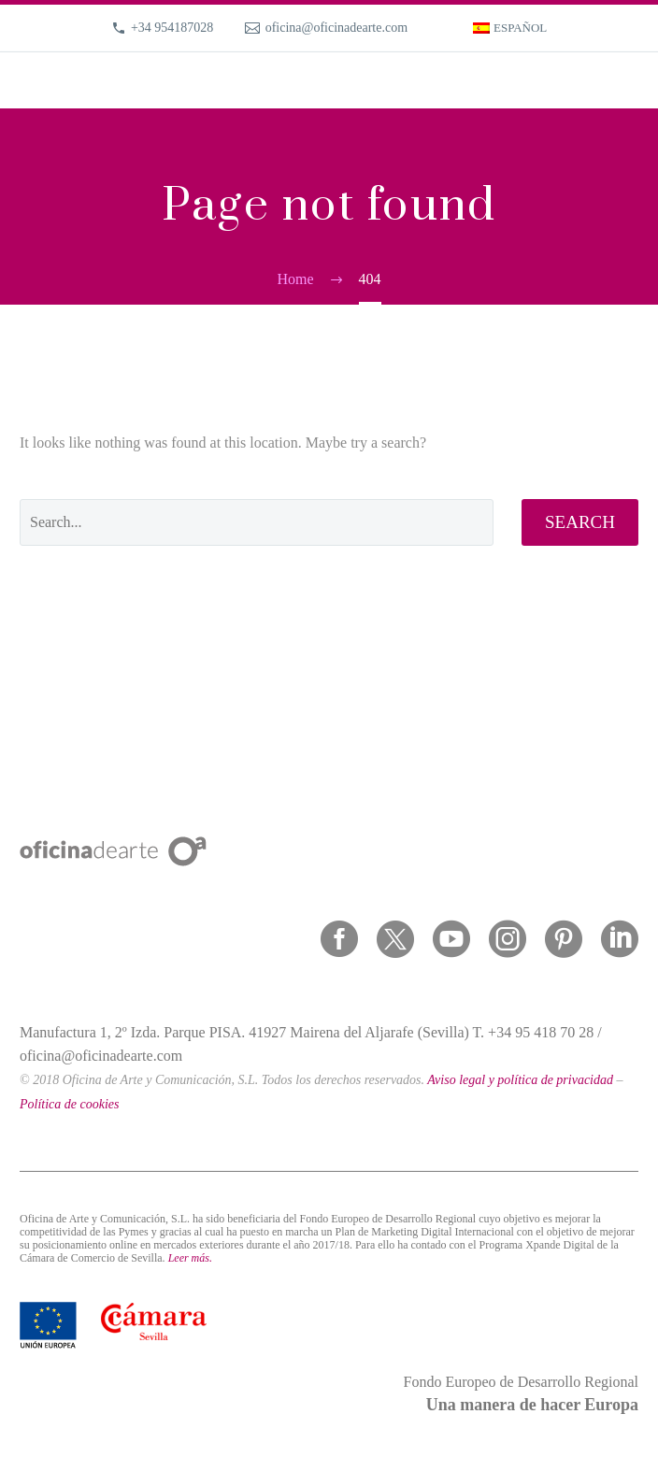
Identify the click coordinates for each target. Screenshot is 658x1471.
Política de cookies (70, 1104)
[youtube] (451, 939)
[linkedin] (619, 939)
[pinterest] (563, 939)
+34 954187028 (172, 28)
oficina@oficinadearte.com (336, 28)
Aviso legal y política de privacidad (520, 1080)
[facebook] (339, 939)
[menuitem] (510, 28)
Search (580, 522)
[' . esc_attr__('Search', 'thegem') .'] (257, 522)
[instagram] (507, 939)
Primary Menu (621, 80)
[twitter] (395, 939)
